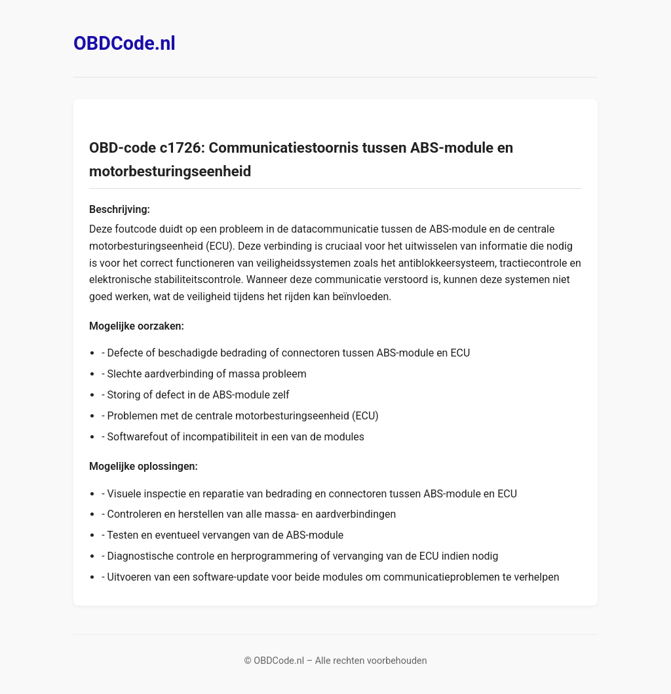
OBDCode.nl (124, 43)
